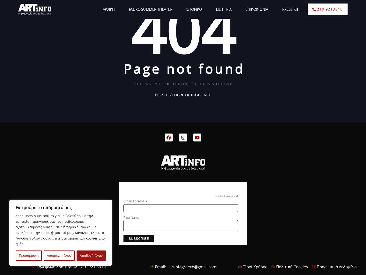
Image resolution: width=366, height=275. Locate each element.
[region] (60, 233)
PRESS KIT (290, 9)
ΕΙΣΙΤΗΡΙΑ (224, 9)
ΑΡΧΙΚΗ (109, 9)
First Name (131, 217)
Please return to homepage (183, 95)
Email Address (135, 201)
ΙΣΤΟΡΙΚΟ (194, 9)
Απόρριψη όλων (59, 255)
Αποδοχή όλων (91, 255)
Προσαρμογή (29, 255)
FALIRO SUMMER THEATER (150, 9)
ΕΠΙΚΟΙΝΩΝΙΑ (257, 9)
